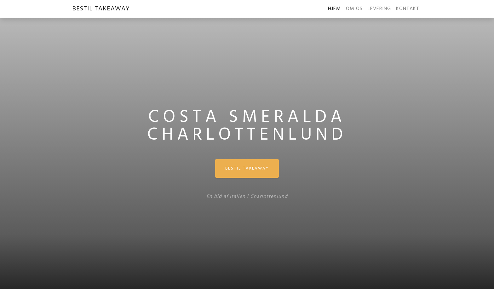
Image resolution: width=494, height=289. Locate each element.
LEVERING (379, 9)
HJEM (335, 9)
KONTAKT (407, 9)
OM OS (354, 9)
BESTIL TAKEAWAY (101, 9)
